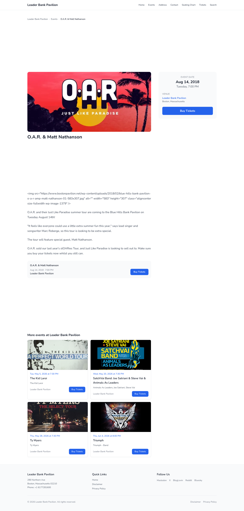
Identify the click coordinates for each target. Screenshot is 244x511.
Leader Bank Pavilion (37, 19)
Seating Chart (188, 4)
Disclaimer (97, 484)
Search (213, 4)
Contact (174, 4)
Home (141, 4)
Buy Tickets (139, 271)
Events (151, 4)
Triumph (98, 440)
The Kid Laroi (38, 378)
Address (163, 4)
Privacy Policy (99, 488)
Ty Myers (36, 440)
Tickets (202, 4)
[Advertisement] (120, 46)
